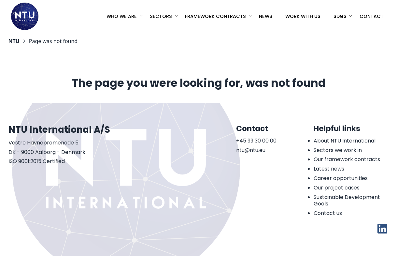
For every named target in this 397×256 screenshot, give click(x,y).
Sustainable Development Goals (347, 200)
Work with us (302, 16)
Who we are (121, 16)
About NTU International (345, 140)
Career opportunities (341, 178)
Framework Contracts (215, 16)
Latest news (329, 169)
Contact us (328, 213)
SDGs (340, 16)
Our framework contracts (347, 159)
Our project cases (337, 187)
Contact (372, 16)
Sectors (161, 16)
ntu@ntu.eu (250, 150)
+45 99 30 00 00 (256, 141)
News (265, 16)
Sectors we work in (338, 150)
